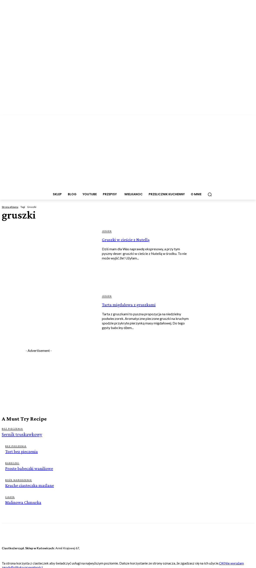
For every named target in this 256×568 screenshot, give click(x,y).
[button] (209, 194)
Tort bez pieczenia (20, 450)
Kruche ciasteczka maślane (28, 484)
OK (221, 562)
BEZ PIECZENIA (12, 428)
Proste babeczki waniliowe (27, 467)
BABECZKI (12, 462)
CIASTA (10, 495)
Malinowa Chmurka (22, 501)
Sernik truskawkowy (19, 434)
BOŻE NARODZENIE (18, 479)
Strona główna (10, 207)
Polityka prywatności (27, 566)
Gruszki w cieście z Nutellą (134, 242)
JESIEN (107, 231)
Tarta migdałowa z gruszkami (134, 307)
